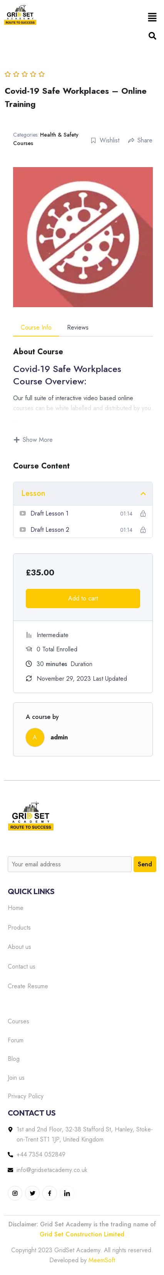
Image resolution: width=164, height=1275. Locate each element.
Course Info (36, 327)
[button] (152, 17)
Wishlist (104, 140)
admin (59, 737)
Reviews (78, 327)
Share (140, 140)
